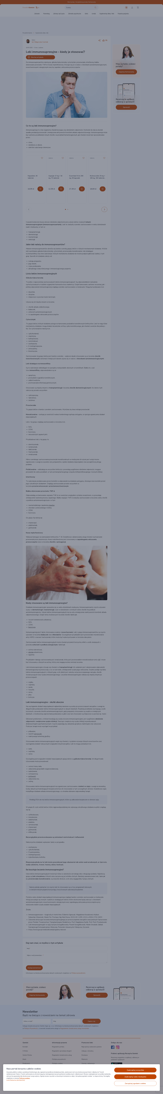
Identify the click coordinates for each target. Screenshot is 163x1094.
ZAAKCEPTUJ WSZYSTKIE (135, 1070)
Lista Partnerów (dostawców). (15, 1080)
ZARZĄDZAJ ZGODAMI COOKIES (135, 1083)
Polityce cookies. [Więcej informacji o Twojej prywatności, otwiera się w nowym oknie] (24, 1078)
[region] (81, 1077)
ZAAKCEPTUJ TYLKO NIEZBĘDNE (135, 1077)
